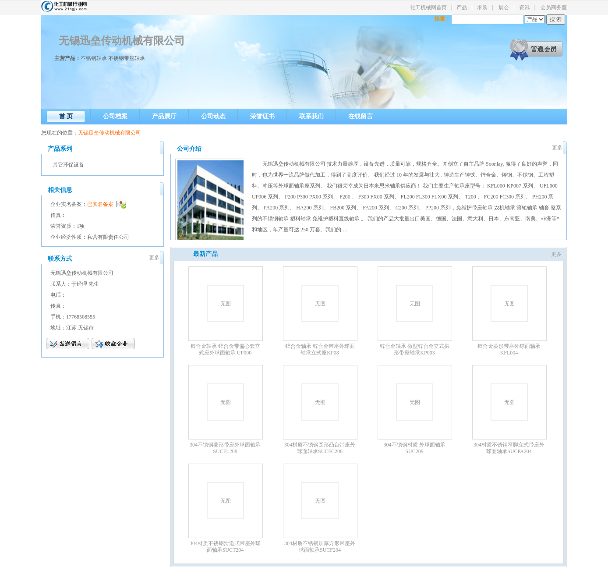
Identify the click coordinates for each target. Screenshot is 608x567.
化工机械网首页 (428, 7)
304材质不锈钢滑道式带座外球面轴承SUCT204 (225, 546)
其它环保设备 (68, 165)
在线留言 (360, 116)
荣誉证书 (262, 116)
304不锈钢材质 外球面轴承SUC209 (414, 448)
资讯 (524, 7)
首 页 (66, 116)
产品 (461, 7)
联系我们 (311, 116)
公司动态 (213, 116)
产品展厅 (164, 116)
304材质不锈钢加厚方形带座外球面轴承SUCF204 (319, 546)
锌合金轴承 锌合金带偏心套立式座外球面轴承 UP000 (225, 349)
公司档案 (115, 116)
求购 (482, 7)
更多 (154, 258)
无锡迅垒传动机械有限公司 (122, 40)
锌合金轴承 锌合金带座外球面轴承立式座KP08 (320, 349)
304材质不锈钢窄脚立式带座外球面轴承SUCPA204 (509, 448)
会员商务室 (554, 7)
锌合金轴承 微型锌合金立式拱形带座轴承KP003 (414, 349)
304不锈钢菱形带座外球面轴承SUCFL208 (225, 448)
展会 (503, 7)
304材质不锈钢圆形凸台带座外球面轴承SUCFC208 (319, 448)
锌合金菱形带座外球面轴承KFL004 (509, 349)
